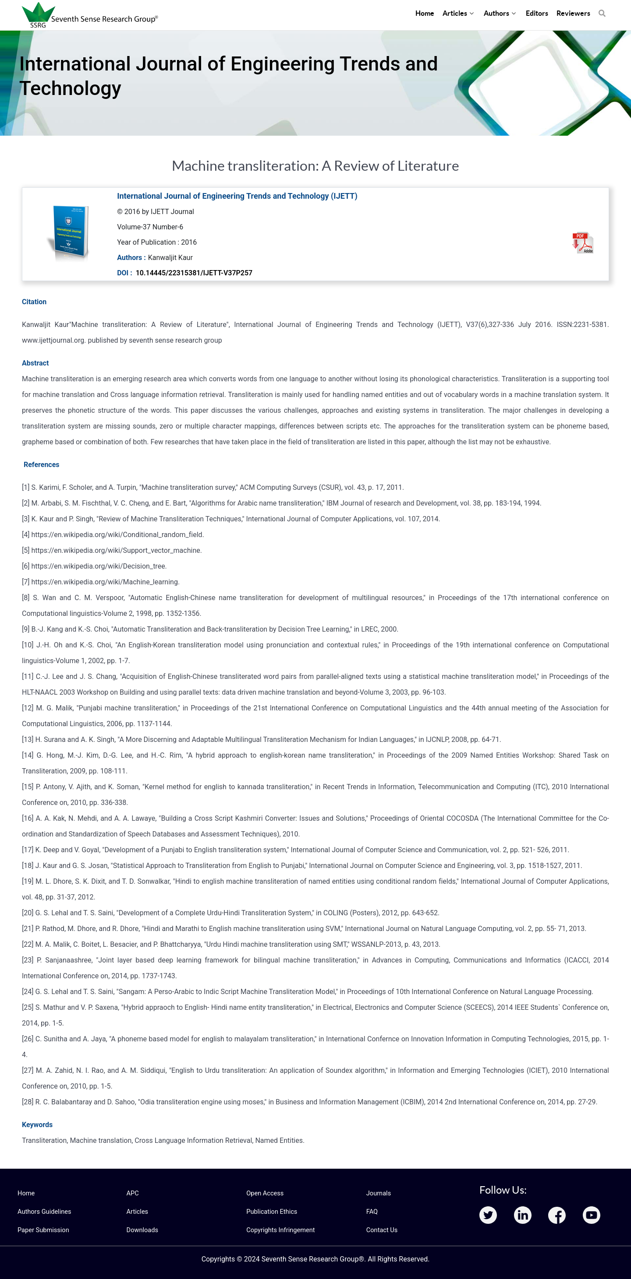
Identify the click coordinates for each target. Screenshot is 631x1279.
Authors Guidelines (43, 1211)
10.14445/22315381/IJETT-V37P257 (194, 273)
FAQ (371, 1211)
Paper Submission (42, 1229)
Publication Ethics (270, 1211)
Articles (137, 1211)
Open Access (264, 1193)
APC (132, 1193)
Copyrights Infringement (279, 1229)
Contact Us (381, 1229)
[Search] (602, 8)
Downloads (142, 1229)
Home (26, 1193)
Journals (378, 1193)
